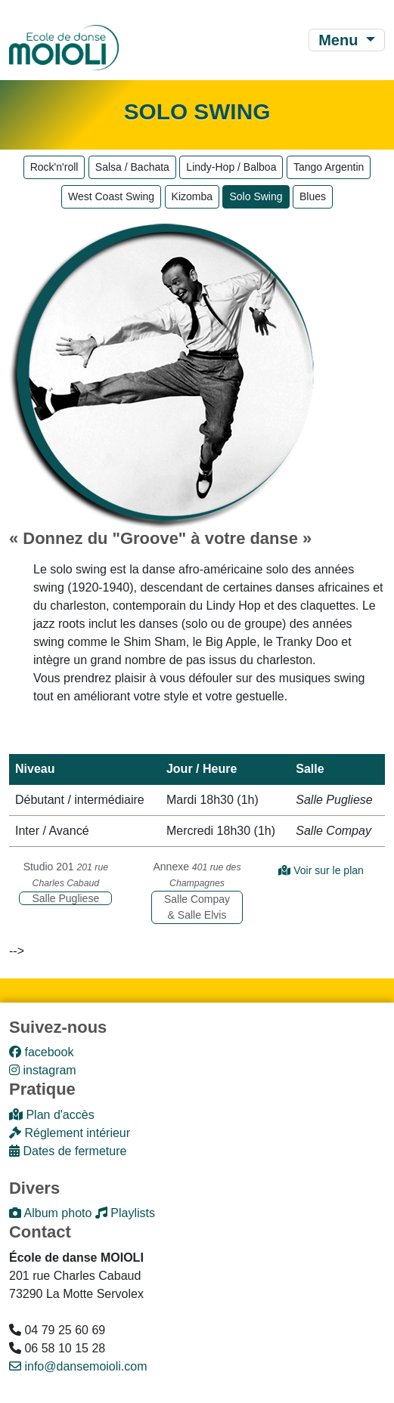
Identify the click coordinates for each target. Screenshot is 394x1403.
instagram (42, 1070)
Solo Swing (255, 196)
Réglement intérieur (69, 1132)
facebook (41, 1052)
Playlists (125, 1213)
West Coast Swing (111, 196)
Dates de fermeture (67, 1151)
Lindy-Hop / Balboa (231, 167)
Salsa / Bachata (132, 167)
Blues (312, 196)
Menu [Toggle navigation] (340, 40)
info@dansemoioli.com (78, 1366)
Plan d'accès (52, 1114)
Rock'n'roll (54, 167)
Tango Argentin (328, 167)
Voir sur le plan (321, 870)
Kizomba (192, 196)
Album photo (50, 1213)
